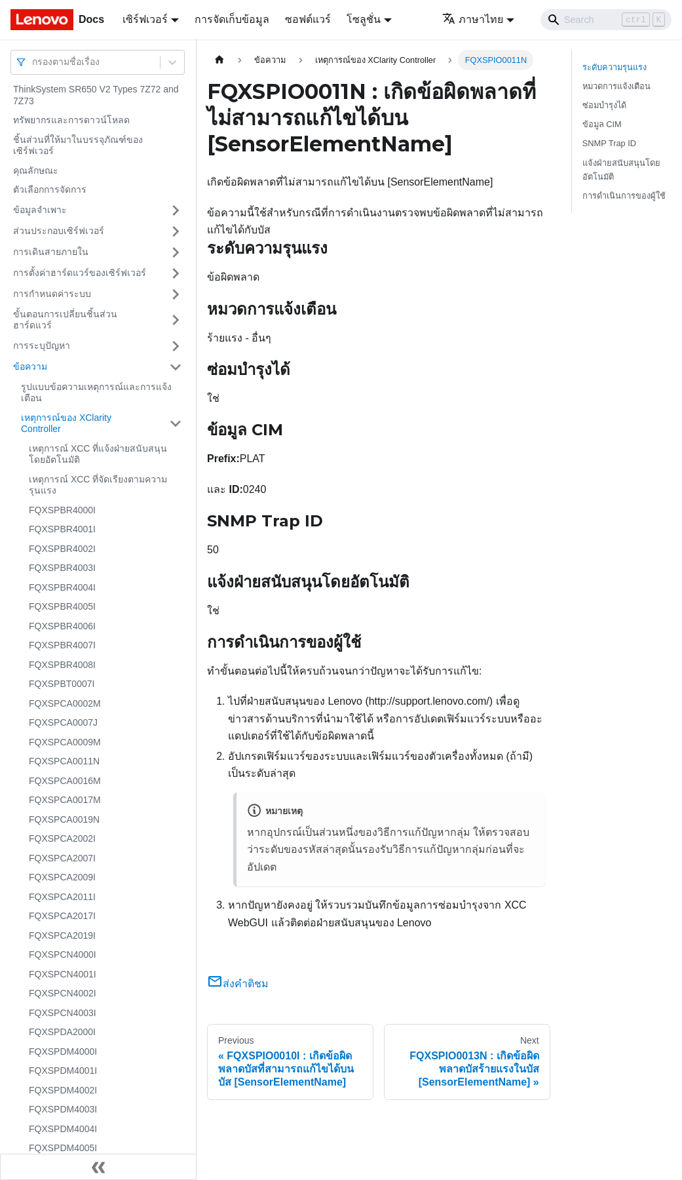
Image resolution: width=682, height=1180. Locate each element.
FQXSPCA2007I (62, 858)
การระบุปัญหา (41, 345)
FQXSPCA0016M (65, 781)
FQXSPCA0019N (64, 819)
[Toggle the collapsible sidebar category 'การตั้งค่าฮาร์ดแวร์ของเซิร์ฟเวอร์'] (175, 273)
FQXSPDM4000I (63, 1051)
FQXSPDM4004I (63, 1129)
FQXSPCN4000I (62, 954)
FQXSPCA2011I (62, 897)
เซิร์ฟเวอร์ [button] (145, 19)
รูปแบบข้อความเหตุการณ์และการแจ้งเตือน (96, 393)
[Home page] (219, 60)
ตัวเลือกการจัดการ (49, 189)
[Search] (606, 19)
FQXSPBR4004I (62, 587)
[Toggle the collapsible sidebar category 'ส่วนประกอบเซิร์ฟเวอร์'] (175, 231)
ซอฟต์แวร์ (308, 19)
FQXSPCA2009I (62, 877)
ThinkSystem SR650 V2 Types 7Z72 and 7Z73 (96, 95)
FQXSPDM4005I (63, 1148)
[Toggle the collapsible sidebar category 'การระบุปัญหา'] (175, 346)
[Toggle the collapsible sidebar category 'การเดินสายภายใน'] (175, 252)
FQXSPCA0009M (65, 742)
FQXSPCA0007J (63, 722)
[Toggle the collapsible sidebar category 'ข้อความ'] (175, 367)
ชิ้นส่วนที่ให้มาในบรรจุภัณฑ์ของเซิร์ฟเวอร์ (78, 145)
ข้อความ (30, 366)
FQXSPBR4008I (62, 664)
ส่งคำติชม (238, 983)
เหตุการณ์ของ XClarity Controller (66, 423)
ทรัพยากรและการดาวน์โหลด (71, 120)
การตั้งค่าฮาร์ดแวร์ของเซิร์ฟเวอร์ (79, 272)
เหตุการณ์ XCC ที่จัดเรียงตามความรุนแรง (98, 485)
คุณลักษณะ (35, 170)
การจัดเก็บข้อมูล (232, 19)
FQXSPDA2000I (62, 1032)
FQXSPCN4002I (62, 993)
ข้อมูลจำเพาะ (40, 210)
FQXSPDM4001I (63, 1070)
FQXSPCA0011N (64, 761)
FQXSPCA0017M (65, 800)
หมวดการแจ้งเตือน (616, 86)
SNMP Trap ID (609, 143)
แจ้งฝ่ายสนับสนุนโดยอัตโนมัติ (621, 170)
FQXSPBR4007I (62, 645)
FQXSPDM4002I (63, 1090)
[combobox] (33, 61)
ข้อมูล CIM (602, 124)
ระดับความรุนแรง (614, 67)
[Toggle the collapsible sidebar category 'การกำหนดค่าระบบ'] (175, 294)
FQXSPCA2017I (62, 916)
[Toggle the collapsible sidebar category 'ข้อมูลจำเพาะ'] (175, 210)
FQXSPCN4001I (62, 974)
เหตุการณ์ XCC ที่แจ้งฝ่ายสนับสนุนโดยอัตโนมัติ (98, 454)
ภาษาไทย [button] (472, 19)
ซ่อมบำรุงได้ (604, 105)
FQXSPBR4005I (62, 606)
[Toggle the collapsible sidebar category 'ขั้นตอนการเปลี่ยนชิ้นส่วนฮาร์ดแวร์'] (175, 320)
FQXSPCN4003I (62, 1013)
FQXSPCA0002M (65, 703)
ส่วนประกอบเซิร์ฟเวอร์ (58, 231)
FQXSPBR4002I (62, 548)
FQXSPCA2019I (62, 935)
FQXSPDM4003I (63, 1109)
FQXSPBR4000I (62, 510)
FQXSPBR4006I (62, 626)
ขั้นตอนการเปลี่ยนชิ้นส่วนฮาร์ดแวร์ (65, 320)
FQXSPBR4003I (62, 567)
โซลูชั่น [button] (364, 19)
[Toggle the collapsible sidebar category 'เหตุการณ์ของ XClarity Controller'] (175, 423)
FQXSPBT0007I (61, 683)
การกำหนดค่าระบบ (52, 293)
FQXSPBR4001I (62, 529)
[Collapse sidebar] (98, 1167)
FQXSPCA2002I (62, 838)
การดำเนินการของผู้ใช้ (624, 196)
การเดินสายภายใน (50, 251)
